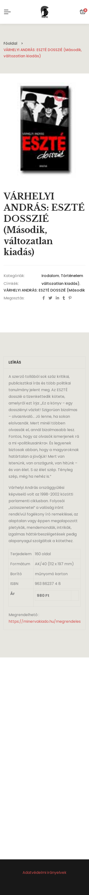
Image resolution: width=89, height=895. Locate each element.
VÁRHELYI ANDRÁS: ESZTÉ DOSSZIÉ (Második (44, 290)
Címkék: (11, 283)
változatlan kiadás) (61, 283)
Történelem (72, 275)
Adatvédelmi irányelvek (44, 872)
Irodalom (50, 275)
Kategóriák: (14, 275)
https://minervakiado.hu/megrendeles (45, 621)
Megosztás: (14, 298)
